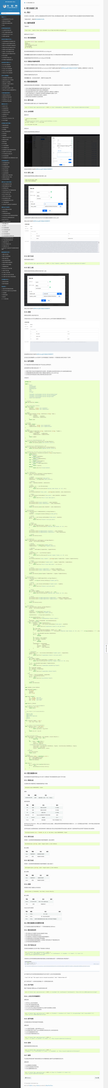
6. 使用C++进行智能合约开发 (8, 51)
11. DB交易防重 (5, 145)
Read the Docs (49, 1085)
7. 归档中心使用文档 (6, 221)
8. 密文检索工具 (4, 223)
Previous (28, 1077)
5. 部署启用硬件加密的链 (7, 262)
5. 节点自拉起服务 (5, 85)
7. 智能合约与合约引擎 (6, 137)
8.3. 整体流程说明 (5, 229)
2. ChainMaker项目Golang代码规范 (9, 290)
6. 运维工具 (4, 116)
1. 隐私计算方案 (5, 254)
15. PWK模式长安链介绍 (7, 153)
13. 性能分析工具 (5, 246)
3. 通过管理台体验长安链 (7, 23)
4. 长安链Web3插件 (6, 112)
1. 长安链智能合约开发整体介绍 (8, 41)
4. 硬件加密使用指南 (6, 260)
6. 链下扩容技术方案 (6, 194)
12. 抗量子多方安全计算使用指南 (9, 276)
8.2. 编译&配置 (5, 227)
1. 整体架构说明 (5, 125)
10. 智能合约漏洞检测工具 (7, 59)
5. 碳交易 (4, 296)
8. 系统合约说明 (5, 139)
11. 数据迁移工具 (5, 241)
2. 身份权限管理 (5, 127)
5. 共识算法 (4, 133)
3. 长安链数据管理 (5, 166)
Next (97, 1077)
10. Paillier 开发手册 (6, 272)
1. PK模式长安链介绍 (6, 95)
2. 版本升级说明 (5, 283)
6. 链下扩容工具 (5, 219)
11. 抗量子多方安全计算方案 (8, 274)
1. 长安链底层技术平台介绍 (7, 19)
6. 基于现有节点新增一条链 (7, 87)
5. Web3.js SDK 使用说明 (7, 72)
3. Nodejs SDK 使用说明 (7, 68)
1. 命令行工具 (4, 106)
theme (38, 1085)
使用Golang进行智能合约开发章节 (69, 68)
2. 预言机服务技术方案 (6, 186)
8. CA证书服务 (5, 120)
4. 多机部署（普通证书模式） (8, 83)
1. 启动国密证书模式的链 (7, 77)
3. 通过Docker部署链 (6, 81)
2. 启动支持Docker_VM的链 (7, 79)
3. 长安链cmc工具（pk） (7, 99)
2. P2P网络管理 (5, 164)
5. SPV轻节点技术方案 (6, 192)
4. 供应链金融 (4, 294)
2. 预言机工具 (4, 211)
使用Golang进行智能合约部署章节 (44, 169)
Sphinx (31, 1085)
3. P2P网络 (4, 129)
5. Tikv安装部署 (5, 170)
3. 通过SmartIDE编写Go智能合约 (9, 45)
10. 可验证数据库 (5, 202)
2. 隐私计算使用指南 (6, 256)
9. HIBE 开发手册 (5, 270)
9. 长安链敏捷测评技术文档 (7, 200)
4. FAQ (3, 25)
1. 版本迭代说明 (5, 281)
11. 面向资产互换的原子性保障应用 (9, 204)
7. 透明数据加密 (5, 266)
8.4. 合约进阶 (5, 231)
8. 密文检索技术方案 (6, 198)
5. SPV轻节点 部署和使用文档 (8, 217)
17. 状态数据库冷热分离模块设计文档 (10, 157)
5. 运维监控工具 (5, 114)
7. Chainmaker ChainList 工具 (8, 118)
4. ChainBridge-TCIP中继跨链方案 (9, 190)
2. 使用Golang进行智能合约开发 (8, 43)
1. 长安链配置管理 (5, 162)
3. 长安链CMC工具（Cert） (7, 34)
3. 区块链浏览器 (5, 110)
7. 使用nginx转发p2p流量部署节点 (9, 90)
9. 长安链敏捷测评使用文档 (7, 237)
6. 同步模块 (4, 135)
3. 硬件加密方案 (5, 258)
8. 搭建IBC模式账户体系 (7, 177)
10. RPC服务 (4, 143)
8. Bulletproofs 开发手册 (7, 268)
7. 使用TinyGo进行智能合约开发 (8, 53)
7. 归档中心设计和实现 (6, 196)
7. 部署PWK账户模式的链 (7, 175)
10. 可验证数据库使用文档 (7, 239)
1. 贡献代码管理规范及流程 (7, 288)
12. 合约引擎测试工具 (6, 244)
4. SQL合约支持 (5, 168)
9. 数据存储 (4, 141)
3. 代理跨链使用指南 (6, 213)
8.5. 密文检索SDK (5, 234)
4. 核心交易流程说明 (6, 131)
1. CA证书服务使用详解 (7, 209)
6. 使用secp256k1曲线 (6, 264)
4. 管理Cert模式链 (5, 36)
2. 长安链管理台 (5, 108)
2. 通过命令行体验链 (6, 21)
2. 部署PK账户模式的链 (7, 97)
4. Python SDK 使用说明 (7, 70)
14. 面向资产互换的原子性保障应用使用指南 (10, 249)
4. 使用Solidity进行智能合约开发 (8, 47)
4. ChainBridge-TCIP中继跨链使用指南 (10, 215)
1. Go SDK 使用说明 (6, 64)
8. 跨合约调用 (4, 55)
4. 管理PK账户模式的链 (7, 101)
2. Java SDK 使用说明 (6, 66)
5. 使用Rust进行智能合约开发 (8, 49)
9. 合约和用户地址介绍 (6, 57)
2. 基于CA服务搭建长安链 (7, 32)
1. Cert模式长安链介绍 (6, 30)
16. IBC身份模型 (5, 155)
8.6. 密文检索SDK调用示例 (7, 236)
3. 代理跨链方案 (5, 188)
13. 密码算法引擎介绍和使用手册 (9, 149)
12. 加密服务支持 (5, 147)
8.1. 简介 (4, 225)
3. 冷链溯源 (4, 292)
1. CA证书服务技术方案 (7, 184)
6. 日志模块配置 (5, 172)
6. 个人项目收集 (5, 298)
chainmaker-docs (10, 5)
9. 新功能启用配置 (5, 179)
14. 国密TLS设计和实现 (7, 151)
